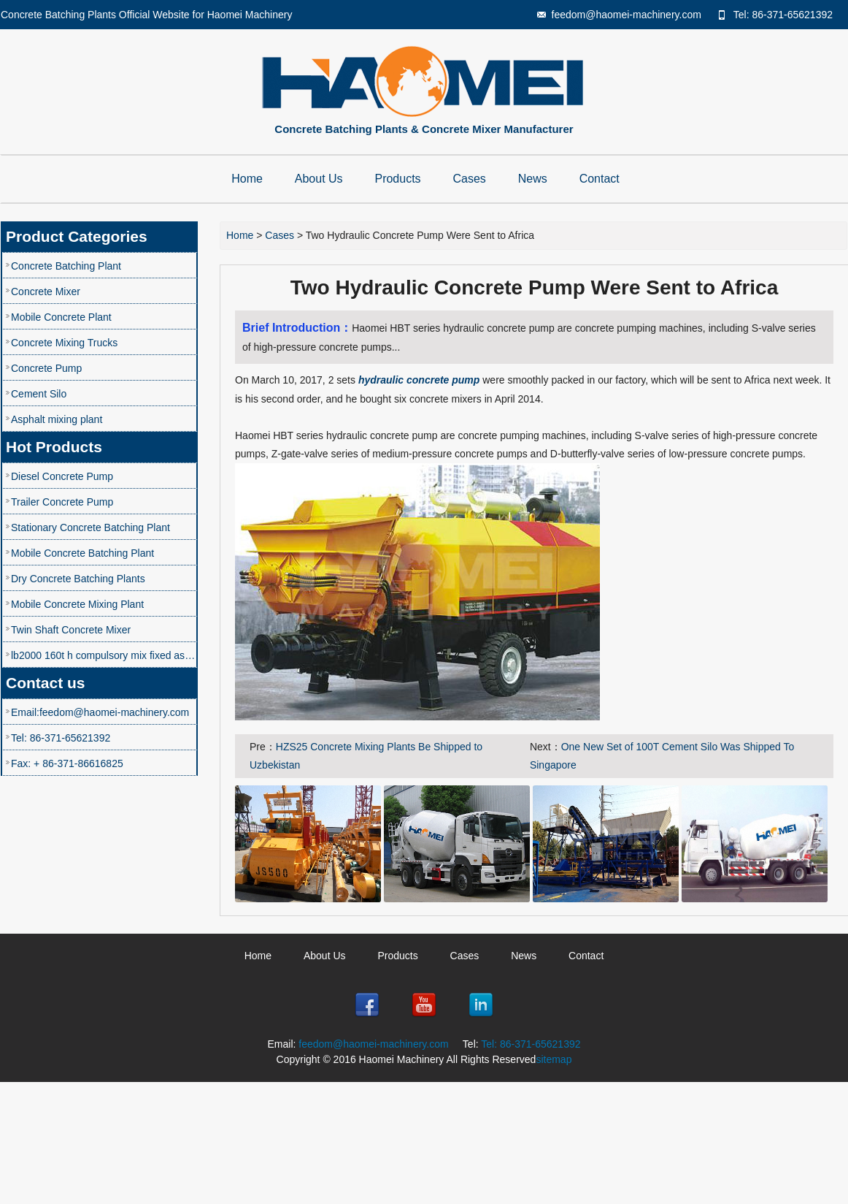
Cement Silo (38, 394)
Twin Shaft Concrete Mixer (71, 630)
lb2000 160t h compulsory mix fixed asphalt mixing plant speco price (104, 655)
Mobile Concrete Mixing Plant (77, 604)
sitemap (553, 1059)
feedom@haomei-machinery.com (626, 14)
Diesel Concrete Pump (62, 476)
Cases (469, 178)
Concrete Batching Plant (66, 266)
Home (247, 178)
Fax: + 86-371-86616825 (67, 763)
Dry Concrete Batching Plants (78, 578)
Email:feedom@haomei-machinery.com (100, 712)
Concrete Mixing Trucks (64, 342)
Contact (599, 178)
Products (397, 178)
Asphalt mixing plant (56, 419)
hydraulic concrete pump (418, 380)
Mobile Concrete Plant (61, 317)
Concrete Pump (46, 368)
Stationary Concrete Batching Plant (90, 527)
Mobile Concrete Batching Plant (82, 553)
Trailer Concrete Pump (62, 502)
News (532, 178)
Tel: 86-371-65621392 (783, 14)
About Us (319, 178)
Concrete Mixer (45, 291)
